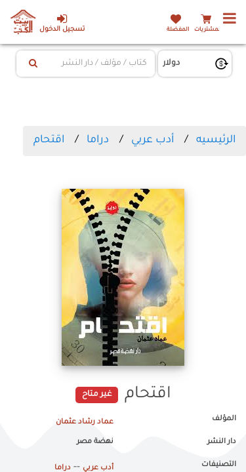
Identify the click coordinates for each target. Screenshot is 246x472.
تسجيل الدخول (62, 23)
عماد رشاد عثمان (84, 422)
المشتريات (208, 30)
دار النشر (221, 442)
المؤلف (224, 419)
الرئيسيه (216, 140)
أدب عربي (152, 140)
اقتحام (48, 140)
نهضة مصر (95, 442)
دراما (98, 140)
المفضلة (178, 30)
